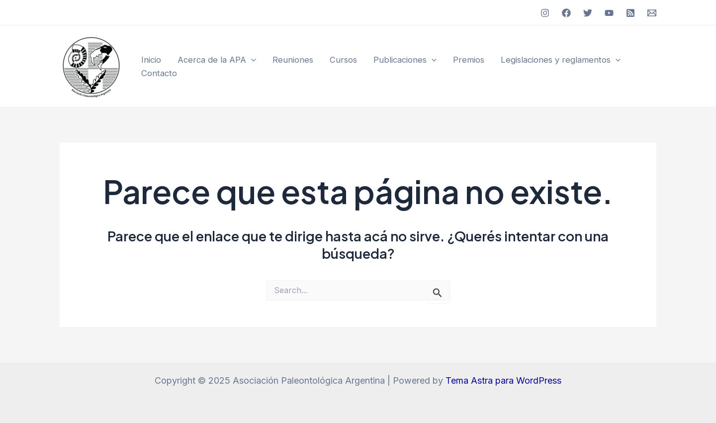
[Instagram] (544, 12)
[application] (251, 59)
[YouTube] (609, 12)
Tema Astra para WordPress (503, 380)
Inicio (151, 60)
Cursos (343, 60)
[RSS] (630, 12)
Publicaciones (405, 59)
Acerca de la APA (217, 59)
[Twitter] (587, 12)
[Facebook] (566, 12)
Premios (468, 60)
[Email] (651, 12)
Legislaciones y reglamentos (561, 59)
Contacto (159, 73)
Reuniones (292, 60)
